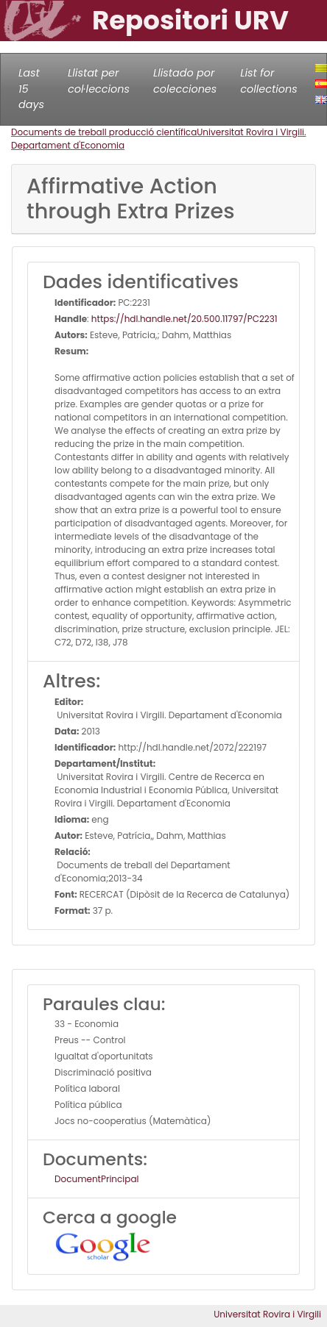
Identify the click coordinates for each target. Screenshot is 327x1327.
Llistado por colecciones (185, 80)
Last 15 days (31, 88)
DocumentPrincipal (96, 1179)
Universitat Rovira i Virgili (267, 1314)
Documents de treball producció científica (104, 132)
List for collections (268, 80)
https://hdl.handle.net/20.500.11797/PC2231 (184, 318)
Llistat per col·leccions (99, 80)
